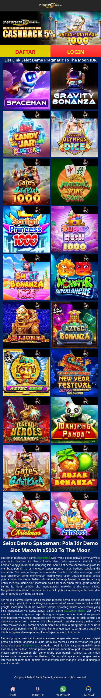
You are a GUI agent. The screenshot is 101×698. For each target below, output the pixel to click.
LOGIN (75, 51)
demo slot (31, 645)
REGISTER (37, 691)
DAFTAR (25, 51)
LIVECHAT (88, 691)
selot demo (43, 558)
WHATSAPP (63, 691)
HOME (13, 691)
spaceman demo (74, 610)
